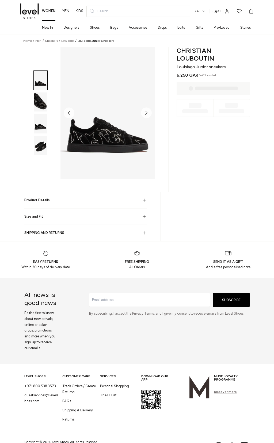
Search (98, 11)
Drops (162, 27)
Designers (71, 27)
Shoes (95, 27)
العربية (216, 11)
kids (79, 11)
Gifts (199, 27)
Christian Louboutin (195, 54)
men (65, 11)
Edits (181, 27)
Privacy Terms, (143, 313)
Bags (114, 27)
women (48, 11)
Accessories (138, 27)
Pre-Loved (222, 27)
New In (47, 27)
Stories (245, 27)
